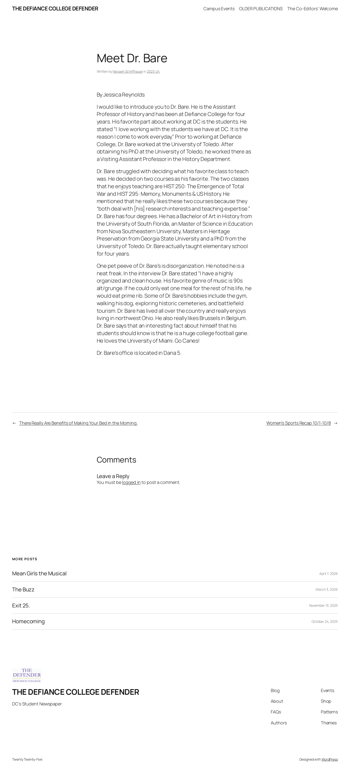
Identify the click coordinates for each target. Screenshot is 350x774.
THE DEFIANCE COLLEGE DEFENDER (55, 8)
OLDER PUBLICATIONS (261, 8)
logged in (131, 482)
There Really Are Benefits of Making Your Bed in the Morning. (78, 423)
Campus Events (219, 8)
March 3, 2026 (327, 589)
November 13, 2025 (323, 605)
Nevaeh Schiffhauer (128, 71)
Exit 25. (21, 606)
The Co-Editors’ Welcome (312, 8)
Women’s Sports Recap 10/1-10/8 (298, 423)
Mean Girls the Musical (39, 573)
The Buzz (23, 590)
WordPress (330, 759)
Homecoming (28, 621)
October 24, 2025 (325, 621)
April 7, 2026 (328, 573)
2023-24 (153, 71)
